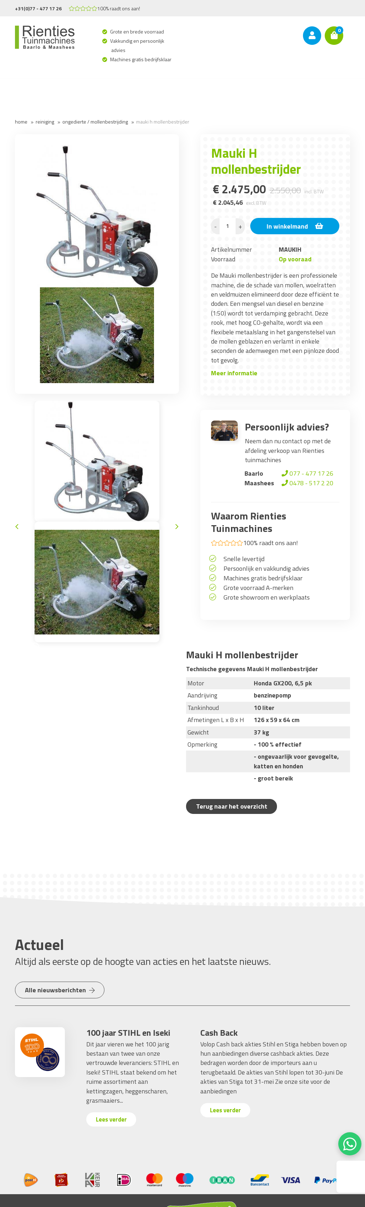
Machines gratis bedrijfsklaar (141, 59)
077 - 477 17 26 (306, 473)
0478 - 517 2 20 (306, 483)
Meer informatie (234, 373)
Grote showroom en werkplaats (266, 597)
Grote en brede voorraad (137, 31)
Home (21, 121)
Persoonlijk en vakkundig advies (266, 568)
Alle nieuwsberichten (61, 990)
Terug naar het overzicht (232, 806)
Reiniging (45, 121)
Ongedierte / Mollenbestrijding (95, 121)
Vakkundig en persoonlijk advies (137, 45)
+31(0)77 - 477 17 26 (38, 8)
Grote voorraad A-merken (258, 587)
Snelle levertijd (243, 559)
